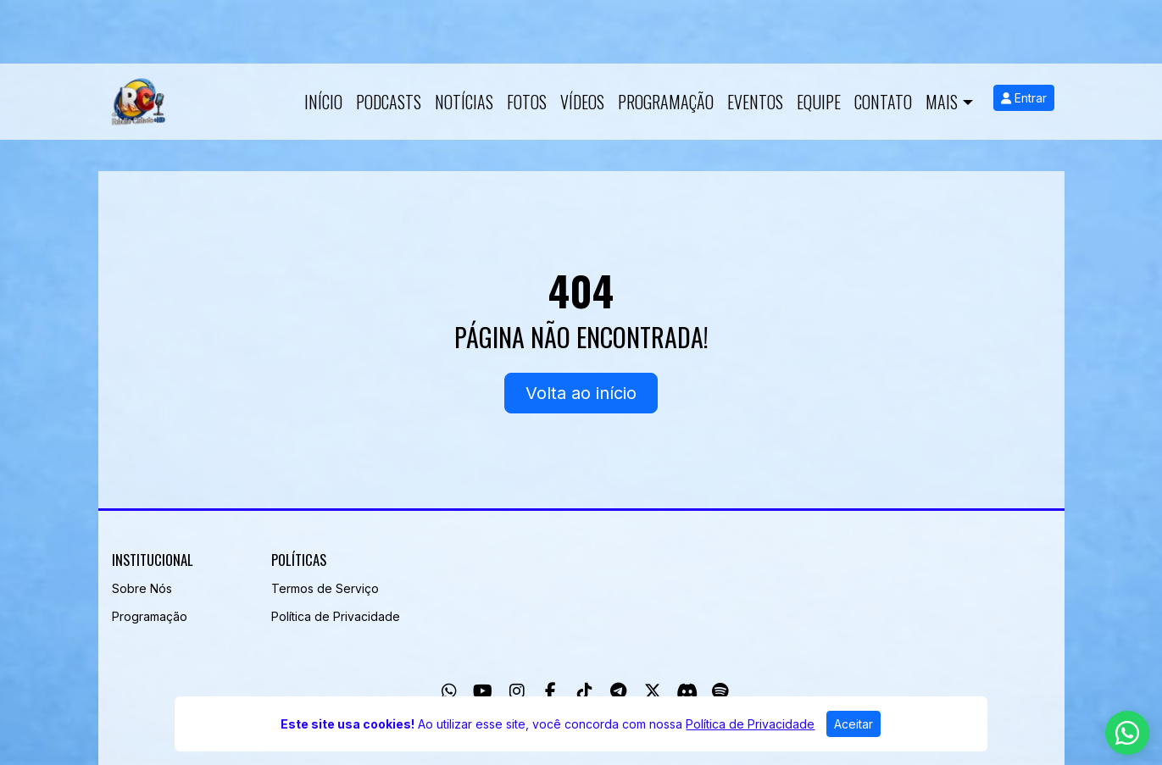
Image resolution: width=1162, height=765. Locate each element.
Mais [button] (942, 101)
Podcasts (388, 101)
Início (323, 101)
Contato (883, 101)
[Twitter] (652, 691)
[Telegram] (618, 691)
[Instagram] (517, 691)
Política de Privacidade (335, 616)
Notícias (464, 101)
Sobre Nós (142, 588)
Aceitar (853, 724)
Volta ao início (581, 393)
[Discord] (687, 691)
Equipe (819, 101)
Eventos (755, 101)
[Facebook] (550, 691)
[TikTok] (584, 691)
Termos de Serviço (325, 588)
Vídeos (582, 101)
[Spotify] (720, 691)
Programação (666, 101)
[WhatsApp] (449, 691)
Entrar (1024, 98)
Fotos (527, 101)
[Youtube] (482, 691)
